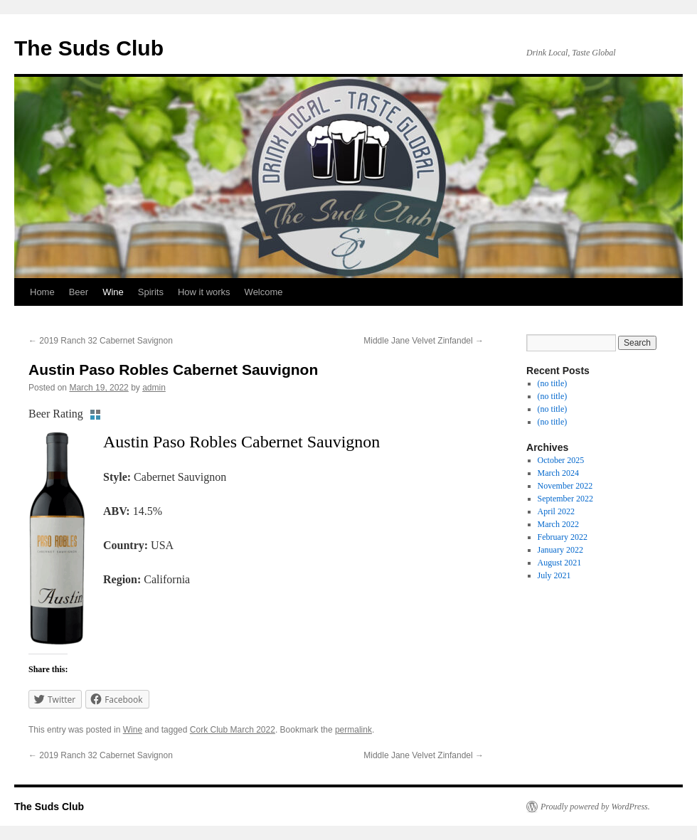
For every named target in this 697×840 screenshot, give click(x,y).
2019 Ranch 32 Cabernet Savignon (100, 341)
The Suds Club (89, 48)
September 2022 (565, 499)
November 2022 (565, 486)
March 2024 (558, 473)
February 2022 (562, 537)
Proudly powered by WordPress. (595, 807)
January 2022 (560, 550)
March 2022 (558, 524)
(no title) (553, 383)
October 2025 (561, 460)
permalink (353, 730)
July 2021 (554, 575)
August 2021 (560, 563)
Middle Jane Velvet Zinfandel (423, 341)
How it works (204, 292)
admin (154, 388)
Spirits (151, 292)
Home (42, 292)
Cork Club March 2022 (232, 730)
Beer (78, 292)
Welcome (264, 292)
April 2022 (556, 511)
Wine (113, 292)
